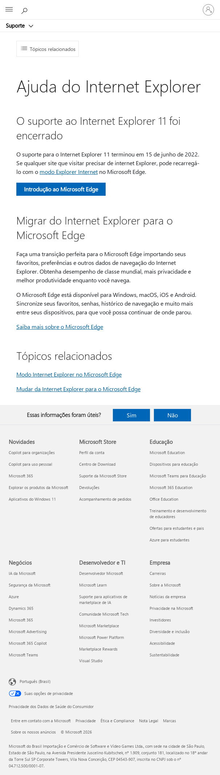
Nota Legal (148, 720)
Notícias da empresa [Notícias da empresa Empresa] (168, 596)
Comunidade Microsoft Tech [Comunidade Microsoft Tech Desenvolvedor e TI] (104, 614)
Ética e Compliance (117, 720)
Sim (132, 415)
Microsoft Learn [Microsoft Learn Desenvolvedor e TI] (93, 585)
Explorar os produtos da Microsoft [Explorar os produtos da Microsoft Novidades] (38, 487)
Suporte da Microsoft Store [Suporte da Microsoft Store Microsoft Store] (103, 475)
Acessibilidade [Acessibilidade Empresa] (162, 643)
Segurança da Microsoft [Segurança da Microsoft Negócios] (29, 585)
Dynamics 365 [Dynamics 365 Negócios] (21, 608)
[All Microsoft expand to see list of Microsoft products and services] (9, 10)
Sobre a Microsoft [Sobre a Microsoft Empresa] (165, 585)
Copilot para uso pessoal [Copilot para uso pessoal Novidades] (30, 464)
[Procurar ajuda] (25, 9)
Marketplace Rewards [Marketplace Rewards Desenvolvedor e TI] (98, 649)
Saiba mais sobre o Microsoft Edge (59, 326)
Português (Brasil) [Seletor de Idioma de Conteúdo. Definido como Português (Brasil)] (35, 681)
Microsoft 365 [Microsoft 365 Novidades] (21, 475)
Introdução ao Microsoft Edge (61, 189)
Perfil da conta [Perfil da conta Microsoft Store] (92, 452)
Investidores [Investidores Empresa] (160, 620)
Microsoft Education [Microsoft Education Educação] (167, 452)
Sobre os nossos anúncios (33, 732)
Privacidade (86, 720)
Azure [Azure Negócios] (14, 596)
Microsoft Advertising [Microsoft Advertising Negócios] (27, 631)
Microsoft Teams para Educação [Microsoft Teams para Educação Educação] (178, 475)
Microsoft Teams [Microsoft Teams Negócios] (23, 654)
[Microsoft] (110, 5)
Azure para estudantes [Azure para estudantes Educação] (170, 539)
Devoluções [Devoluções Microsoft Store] (89, 487)
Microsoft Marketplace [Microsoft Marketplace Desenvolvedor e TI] (99, 625)
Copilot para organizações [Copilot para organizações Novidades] (32, 452)
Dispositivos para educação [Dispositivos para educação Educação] (174, 464)
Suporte (16, 25)
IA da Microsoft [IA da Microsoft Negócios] (22, 573)
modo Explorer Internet (69, 171)
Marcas (169, 720)
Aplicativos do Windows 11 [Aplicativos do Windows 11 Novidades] (32, 499)
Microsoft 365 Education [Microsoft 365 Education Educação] (171, 487)
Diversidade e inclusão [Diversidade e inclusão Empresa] (170, 631)
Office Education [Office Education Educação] (164, 499)
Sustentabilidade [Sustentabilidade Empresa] (164, 654)
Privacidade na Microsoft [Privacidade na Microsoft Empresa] (171, 608)
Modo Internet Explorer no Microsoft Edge (69, 374)
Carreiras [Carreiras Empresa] (158, 573)
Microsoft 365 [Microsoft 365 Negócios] (21, 620)
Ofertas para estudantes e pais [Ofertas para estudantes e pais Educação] (177, 528)
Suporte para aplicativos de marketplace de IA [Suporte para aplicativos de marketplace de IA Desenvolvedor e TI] (103, 599)
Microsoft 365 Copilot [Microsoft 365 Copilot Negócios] (28, 643)
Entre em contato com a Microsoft (41, 720)
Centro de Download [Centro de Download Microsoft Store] (97, 464)
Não (172, 415)
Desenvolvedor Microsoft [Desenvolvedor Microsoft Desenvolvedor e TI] (101, 573)
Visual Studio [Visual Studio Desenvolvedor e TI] (90, 660)
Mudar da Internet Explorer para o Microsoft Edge (78, 389)
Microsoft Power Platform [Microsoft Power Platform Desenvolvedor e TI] (101, 637)
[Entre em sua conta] (208, 10)
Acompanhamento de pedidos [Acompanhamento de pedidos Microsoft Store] (105, 499)
